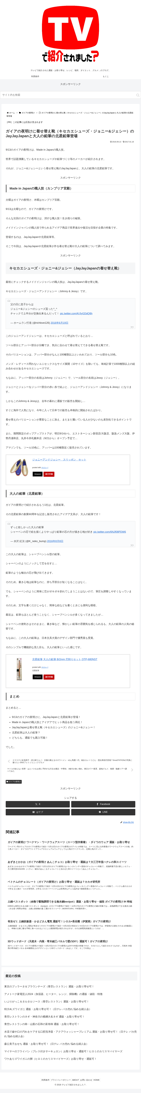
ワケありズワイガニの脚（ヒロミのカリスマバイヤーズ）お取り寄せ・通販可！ (50, 1063)
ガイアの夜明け (14, 782)
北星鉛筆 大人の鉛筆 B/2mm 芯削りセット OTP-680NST (64, 659)
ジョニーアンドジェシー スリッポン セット (59, 459)
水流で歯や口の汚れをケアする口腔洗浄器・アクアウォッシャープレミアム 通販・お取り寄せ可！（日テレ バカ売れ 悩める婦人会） (70, 1038)
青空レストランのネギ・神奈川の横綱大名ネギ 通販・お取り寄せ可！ (44, 1020)
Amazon (38, 474)
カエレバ (44, 468)
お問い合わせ (88, 1084)
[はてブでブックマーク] (38, 812)
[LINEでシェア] (103, 812)
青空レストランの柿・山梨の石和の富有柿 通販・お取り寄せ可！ (41, 1028)
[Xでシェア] (38, 804)
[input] (70, 95)
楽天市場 (49, 474)
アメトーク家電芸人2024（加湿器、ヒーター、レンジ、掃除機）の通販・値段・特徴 (53, 998)
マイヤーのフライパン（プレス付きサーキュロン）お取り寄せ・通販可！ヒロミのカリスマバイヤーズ (63, 1055)
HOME (100, 1084)
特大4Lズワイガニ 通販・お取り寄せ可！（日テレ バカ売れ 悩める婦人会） (47, 1013)
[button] (138, 95)
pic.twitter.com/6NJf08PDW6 (109, 531)
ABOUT (75, 1084)
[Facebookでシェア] (103, 804)
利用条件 (42, 1084)
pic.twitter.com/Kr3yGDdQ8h (76, 313)
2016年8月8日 (55, 541)
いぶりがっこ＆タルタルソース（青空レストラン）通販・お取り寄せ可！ (46, 1005)
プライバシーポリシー (59, 1084)
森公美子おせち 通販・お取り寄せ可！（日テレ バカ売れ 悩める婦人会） (46, 1048)
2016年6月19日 (59, 322)
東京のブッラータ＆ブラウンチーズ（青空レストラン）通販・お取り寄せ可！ (49, 990)
